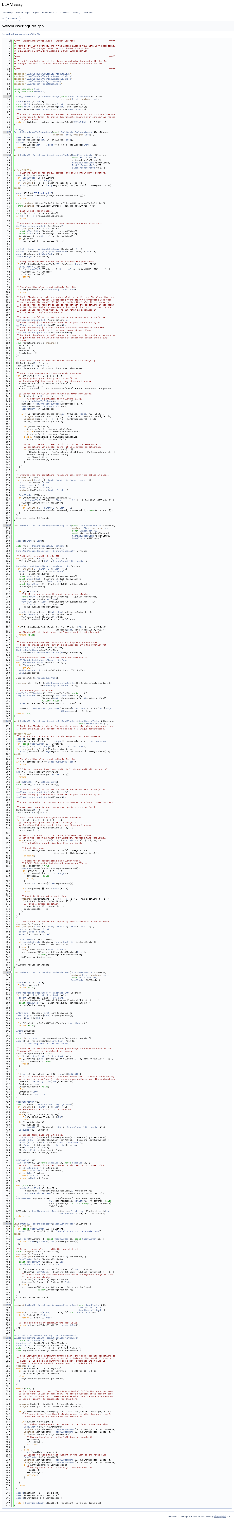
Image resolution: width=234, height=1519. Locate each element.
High (50, 185)
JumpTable (22, 693)
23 (6, 96)
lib (3, 18)
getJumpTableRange (48, 249)
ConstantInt (33, 1261)
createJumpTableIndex (55, 685)
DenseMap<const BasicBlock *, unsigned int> (43, 566)
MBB (46, 561)
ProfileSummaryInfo (83, 165)
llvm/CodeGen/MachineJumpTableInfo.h (48, 78)
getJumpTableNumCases (54, 251)
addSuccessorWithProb (31, 670)
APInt (27, 104)
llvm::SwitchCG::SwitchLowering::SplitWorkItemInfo (45, 1335)
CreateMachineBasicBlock (44, 652)
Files (76, 12)
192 (6, 525)
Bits (26, 1147)
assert (20, 101)
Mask (26, 1145)
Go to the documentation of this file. (21, 34)
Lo (36, 233)
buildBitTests (32, 942)
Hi (36, 231)
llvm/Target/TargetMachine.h (43, 84)
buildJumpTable (33, 269)
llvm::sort (22, 1162)
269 (6, 721)
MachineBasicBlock (83, 162)
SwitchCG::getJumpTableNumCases (33, 132)
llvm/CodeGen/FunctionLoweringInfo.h (48, 76)
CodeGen (12, 18)
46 (6, 155)
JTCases (20, 703)
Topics (36, 12)
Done (64, 660)
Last (95, 99)
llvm (36, 89)
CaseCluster (30, 177)
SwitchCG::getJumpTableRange (42, 96)
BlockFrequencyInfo (83, 167)
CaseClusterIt (86, 1307)
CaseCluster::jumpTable (45, 708)
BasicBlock (32, 584)
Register (38, 693)
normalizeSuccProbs (45, 678)
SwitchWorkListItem (37, 1340)
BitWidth (26, 782)
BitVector (27, 868)
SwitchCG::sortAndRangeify (36, 1223)
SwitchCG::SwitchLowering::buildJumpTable (45, 525)
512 (6, 1338)
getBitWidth (42, 109)
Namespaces (49, 12)
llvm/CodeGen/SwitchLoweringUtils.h (48, 73)
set (33, 883)
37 (6, 132)
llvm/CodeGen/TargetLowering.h (44, 81)
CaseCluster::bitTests (45, 1211)
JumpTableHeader (25, 695)
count (56, 888)
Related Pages (23, 12)
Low (37, 576)
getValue (42, 1241)
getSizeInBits (48, 782)
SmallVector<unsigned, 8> (31, 226)
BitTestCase (44, 1193)
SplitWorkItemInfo (36, 1503)
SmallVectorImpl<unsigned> (76, 132)
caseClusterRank (65, 1429)
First (75, 99)
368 (6, 972)
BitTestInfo (23, 1160)
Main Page (8, 12)
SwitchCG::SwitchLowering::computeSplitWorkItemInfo (45, 1338)
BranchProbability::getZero (48, 546)
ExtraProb (29, 1150)
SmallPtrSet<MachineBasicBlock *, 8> (38, 660)
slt (49, 599)
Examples (88, 12)
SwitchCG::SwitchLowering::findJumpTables (45, 155)
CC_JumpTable (98, 741)
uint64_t (19, 96)
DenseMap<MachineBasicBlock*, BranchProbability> (46, 551)
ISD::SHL (56, 774)
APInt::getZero (42, 1081)
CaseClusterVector (79, 96)
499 (6, 1305)
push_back (29, 1193)
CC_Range (45, 180)
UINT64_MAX (79, 122)
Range (31, 249)
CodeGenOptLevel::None (61, 289)
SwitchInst (86, 157)
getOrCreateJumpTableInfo (59, 683)
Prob (67, 1282)
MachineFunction (25, 647)
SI (96, 157)
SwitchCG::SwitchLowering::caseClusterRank (51, 1305)
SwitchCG (39, 91)
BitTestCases (24, 1198)
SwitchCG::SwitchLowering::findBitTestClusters (48, 721)
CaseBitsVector (25, 1101)
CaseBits (31, 1127)
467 (6, 1223)
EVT (18, 771)
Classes (65, 12)
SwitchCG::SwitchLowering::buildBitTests (45, 972)
